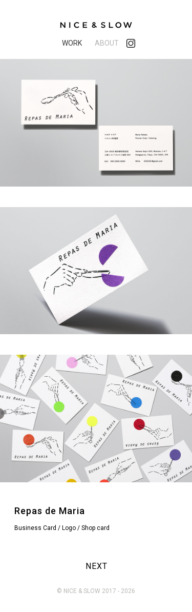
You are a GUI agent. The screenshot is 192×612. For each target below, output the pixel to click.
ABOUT (107, 43)
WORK (72, 43)
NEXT (97, 566)
